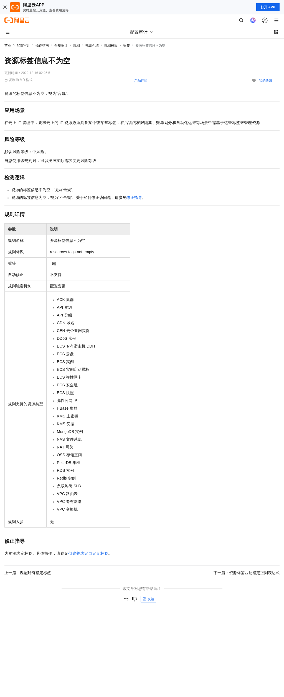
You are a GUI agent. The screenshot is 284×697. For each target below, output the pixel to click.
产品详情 (141, 80)
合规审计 (61, 45)
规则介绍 (92, 45)
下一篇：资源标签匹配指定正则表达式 (247, 573)
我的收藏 (265, 81)
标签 (126, 45)
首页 (7, 45)
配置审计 (23, 45)
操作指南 (42, 45)
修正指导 (134, 197)
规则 (76, 45)
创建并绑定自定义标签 (88, 553)
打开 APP (268, 7)
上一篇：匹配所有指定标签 (27, 573)
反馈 (148, 599)
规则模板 (111, 45)
